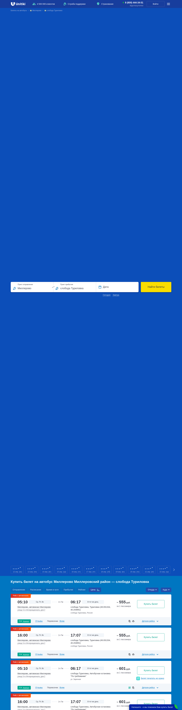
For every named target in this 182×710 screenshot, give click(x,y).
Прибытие (68, 590)
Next (174, 569)
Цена (93, 590)
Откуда (151, 590)
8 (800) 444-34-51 (134, 3)
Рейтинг (81, 590)
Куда (165, 590)
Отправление (19, 590)
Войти (155, 4)
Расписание (35, 590)
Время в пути (52, 590)
